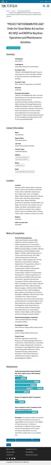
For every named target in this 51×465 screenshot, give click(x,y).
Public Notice (22, 392)
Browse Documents (32, 455)
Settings (47, 1)
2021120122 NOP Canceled (26, 385)
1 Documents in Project (13, 48)
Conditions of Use (31, 449)
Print (8, 445)
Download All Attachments (24, 440)
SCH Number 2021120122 (24, 11)
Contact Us (42, 1)
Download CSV (11, 440)
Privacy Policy (10, 452)
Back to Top (10, 449)
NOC (20, 402)
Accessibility (29, 452)
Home (7, 11)
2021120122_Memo (24, 388)
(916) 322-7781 (20, 165)
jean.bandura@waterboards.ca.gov (25, 171)
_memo (21, 378)
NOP (38, 388)
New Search (36, 440)
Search (13, 11)
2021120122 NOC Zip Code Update (27, 381)
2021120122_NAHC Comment (26, 412)
